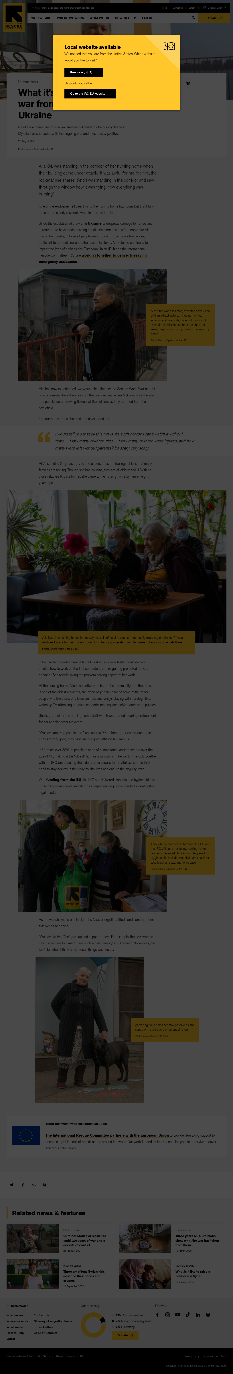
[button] (83, 72)
